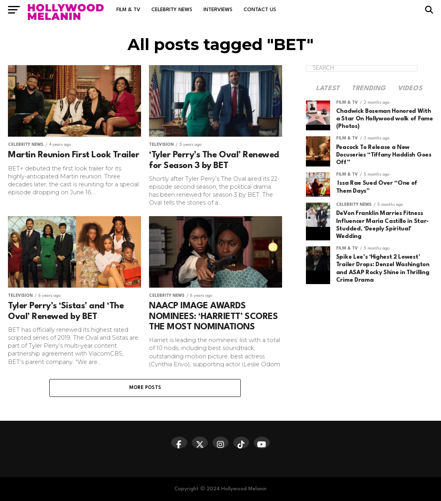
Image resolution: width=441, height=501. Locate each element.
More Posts (145, 387)
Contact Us (260, 9)
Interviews (217, 9)
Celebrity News (171, 9)
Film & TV (128, 9)
